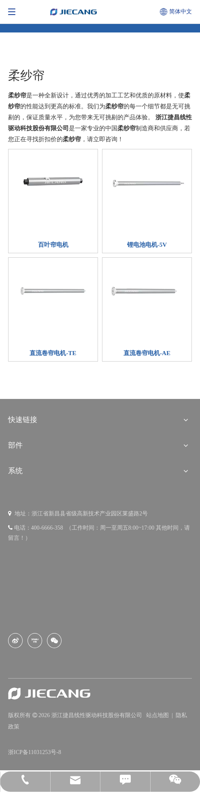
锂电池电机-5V (147, 244)
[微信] (54, 640)
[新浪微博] (15, 640)
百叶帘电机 (53, 244)
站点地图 (158, 715)
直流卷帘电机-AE (146, 353)
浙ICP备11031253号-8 (34, 752)
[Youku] (35, 640)
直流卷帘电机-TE (53, 353)
